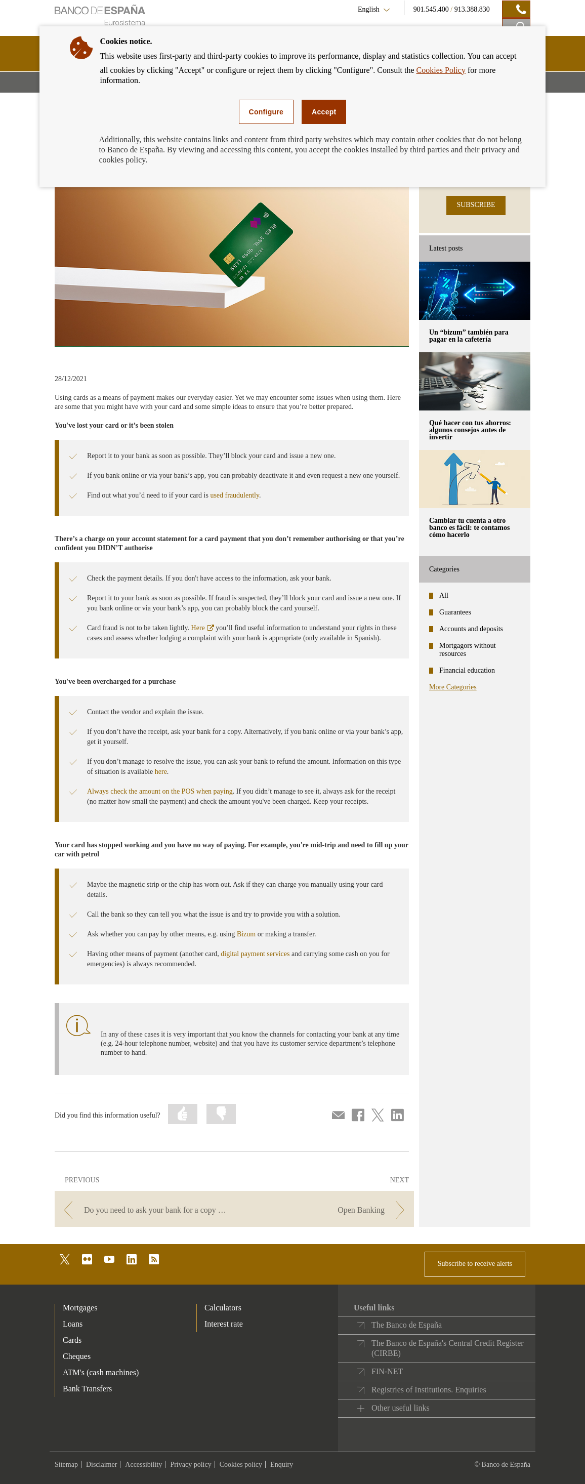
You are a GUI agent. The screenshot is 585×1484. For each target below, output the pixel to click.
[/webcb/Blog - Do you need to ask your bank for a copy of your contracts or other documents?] (143, 1210)
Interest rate (223, 1324)
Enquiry (281, 1464)
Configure (266, 112)
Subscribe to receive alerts (475, 1263)
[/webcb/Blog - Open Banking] (325, 1210)
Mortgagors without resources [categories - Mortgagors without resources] (467, 649)
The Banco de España (406, 1325)
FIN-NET (387, 1371)
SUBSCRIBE (475, 205)
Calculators (222, 1307)
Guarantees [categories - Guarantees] (455, 612)
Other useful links (400, 1408)
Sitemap (66, 1464)
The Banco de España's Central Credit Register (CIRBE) (447, 1348)
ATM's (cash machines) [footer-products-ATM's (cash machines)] (101, 1372)
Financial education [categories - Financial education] (467, 670)
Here (202, 628)
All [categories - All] (443, 595)
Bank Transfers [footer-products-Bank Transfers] (87, 1388)
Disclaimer (101, 1464)
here (161, 771)
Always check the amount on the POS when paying (160, 791)
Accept (324, 112)
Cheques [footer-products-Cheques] (77, 1356)
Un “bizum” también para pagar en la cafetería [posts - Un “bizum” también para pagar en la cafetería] (469, 335)
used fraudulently (234, 495)
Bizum (246, 934)
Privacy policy (190, 1464)
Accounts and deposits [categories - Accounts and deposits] (471, 629)
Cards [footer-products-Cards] (72, 1340)
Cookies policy (241, 1464)
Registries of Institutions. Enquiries (428, 1389)
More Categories (453, 687)
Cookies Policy (441, 70)
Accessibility (143, 1464)
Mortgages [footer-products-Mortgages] (80, 1307)
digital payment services (255, 954)
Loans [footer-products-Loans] (72, 1324)
